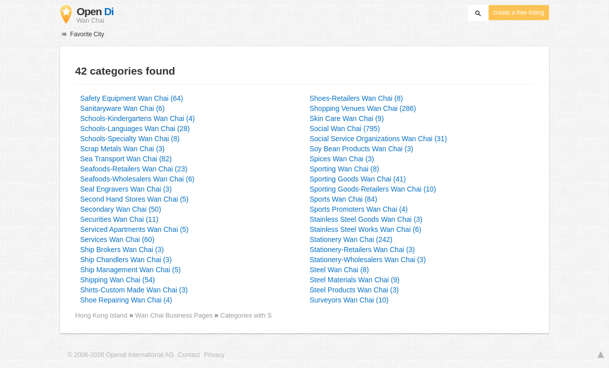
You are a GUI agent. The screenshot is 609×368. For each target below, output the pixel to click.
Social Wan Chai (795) (345, 129)
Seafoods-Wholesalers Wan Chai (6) (137, 179)
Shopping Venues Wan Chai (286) (363, 108)
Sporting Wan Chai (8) (344, 169)
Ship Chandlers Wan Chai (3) (126, 260)
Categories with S (246, 315)
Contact (189, 354)
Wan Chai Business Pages (174, 315)
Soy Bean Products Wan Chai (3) (361, 149)
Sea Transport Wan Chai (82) (126, 159)
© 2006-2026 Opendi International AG (121, 354)
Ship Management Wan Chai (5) (130, 270)
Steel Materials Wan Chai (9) (354, 280)
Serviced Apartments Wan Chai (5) (134, 229)
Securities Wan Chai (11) (119, 219)
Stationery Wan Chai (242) (351, 239)
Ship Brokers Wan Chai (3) (122, 250)
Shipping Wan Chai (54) (117, 280)
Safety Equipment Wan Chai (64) (131, 98)
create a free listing (519, 12)
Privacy (214, 354)
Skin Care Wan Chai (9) (347, 118)
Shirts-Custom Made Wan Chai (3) (134, 290)
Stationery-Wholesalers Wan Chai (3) (368, 260)
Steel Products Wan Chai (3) (354, 290)
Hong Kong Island (101, 315)
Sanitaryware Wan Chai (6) (122, 108)
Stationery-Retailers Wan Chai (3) (362, 250)
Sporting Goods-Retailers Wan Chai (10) (373, 189)
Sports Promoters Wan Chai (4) (359, 209)
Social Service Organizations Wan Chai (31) (378, 139)
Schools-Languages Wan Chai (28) (135, 129)
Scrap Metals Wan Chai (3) (122, 149)
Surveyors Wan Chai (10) (349, 300)
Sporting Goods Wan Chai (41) (358, 179)
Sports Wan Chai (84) (343, 199)
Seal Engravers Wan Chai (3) (126, 189)
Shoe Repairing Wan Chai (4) (126, 300)
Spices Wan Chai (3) (342, 159)
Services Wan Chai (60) (117, 239)
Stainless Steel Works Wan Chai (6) (365, 229)
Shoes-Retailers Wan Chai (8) (356, 98)
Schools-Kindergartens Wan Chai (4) (137, 118)
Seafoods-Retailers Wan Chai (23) (134, 169)
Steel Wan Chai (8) (339, 270)
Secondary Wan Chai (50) (120, 209)
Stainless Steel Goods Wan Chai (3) (366, 219)
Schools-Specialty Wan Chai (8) (129, 139)
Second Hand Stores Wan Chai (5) (134, 199)
